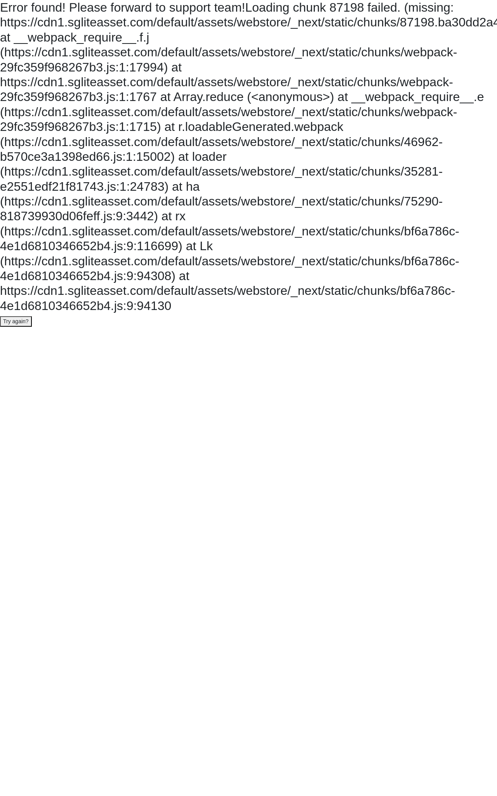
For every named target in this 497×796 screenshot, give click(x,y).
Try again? (16, 321)
